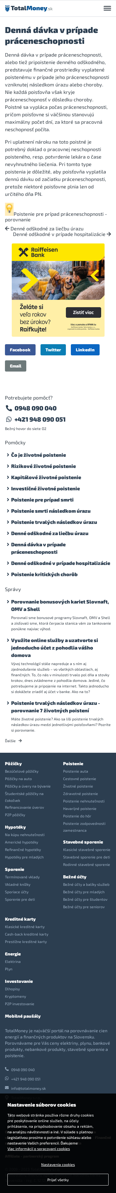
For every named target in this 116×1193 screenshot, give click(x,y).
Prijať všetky (58, 1179)
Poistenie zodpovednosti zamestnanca (84, 826)
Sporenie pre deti (20, 899)
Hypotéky (15, 827)
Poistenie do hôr (77, 816)
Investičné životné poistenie (45, 488)
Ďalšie (13, 740)
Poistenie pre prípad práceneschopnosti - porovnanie (56, 216)
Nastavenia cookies (58, 1164)
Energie (13, 953)
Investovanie (19, 981)
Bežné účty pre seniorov (84, 906)
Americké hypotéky (21, 842)
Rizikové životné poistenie (43, 466)
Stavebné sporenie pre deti (86, 857)
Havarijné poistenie (80, 808)
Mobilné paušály (23, 1016)
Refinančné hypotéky (23, 849)
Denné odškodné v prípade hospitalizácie (62, 234)
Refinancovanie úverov (24, 807)
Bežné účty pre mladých (84, 892)
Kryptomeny (15, 996)
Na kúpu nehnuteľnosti (25, 834)
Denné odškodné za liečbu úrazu (44, 228)
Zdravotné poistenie (80, 793)
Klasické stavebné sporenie (86, 849)
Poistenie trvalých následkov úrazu (54, 522)
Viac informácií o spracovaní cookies (38, 1148)
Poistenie (73, 763)
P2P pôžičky (15, 814)
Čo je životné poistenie (38, 455)
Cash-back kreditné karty (26, 934)
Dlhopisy (12, 989)
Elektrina (13, 961)
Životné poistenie (78, 786)
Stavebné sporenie (83, 841)
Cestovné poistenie (79, 778)
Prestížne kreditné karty (26, 941)
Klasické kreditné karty (25, 926)
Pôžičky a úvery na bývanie (28, 786)
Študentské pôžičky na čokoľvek (24, 796)
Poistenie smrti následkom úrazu (51, 511)
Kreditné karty (20, 919)
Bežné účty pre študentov (85, 899)
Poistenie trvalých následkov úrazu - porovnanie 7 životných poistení (55, 706)
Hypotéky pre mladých (24, 857)
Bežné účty (74, 876)
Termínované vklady (22, 877)
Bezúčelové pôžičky (21, 771)
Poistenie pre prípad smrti (42, 499)
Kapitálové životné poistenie (46, 477)
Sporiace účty (16, 892)
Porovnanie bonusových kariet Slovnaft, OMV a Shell (60, 605)
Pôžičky (13, 763)
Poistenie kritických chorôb (44, 574)
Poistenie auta (75, 771)
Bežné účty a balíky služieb (86, 884)
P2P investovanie (19, 1003)
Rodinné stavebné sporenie (86, 864)
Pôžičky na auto (18, 778)
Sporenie (14, 869)
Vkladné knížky (17, 884)
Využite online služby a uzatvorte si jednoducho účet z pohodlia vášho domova (54, 647)
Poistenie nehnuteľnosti (84, 801)
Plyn (8, 969)
